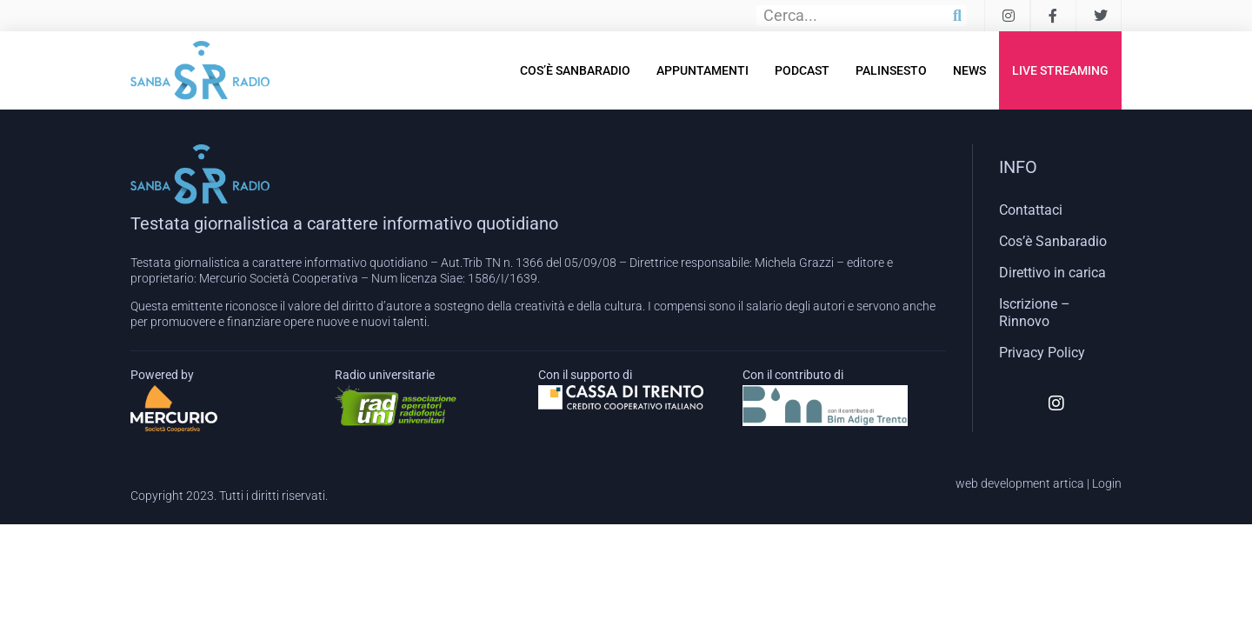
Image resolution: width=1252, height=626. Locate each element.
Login (1107, 483)
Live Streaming (1060, 70)
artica (1068, 483)
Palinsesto (891, 70)
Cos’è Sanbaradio (575, 70)
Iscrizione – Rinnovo (1034, 313)
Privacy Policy (1042, 352)
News (969, 70)
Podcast (802, 70)
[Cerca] (957, 15)
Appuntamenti (702, 70)
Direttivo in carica (1052, 272)
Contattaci (1030, 210)
